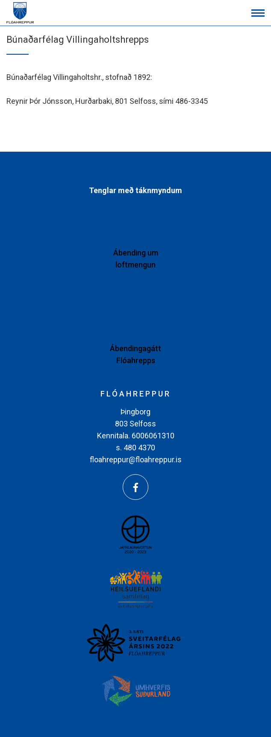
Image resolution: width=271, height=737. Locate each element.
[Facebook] (135, 487)
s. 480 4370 (135, 447)
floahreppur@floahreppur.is (136, 459)
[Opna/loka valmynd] (258, 13)
